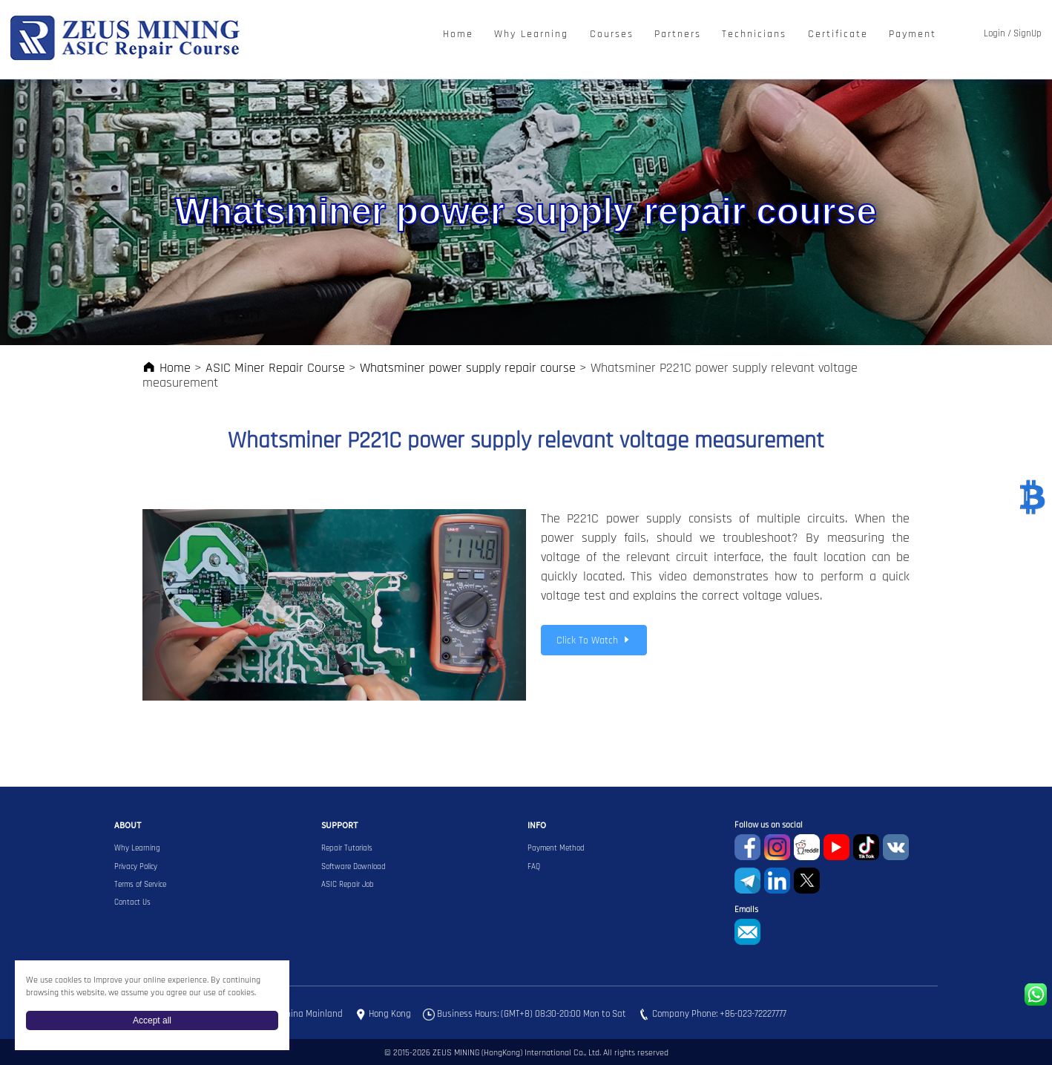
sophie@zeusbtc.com (747, 932)
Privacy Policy (135, 867)
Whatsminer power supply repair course (468, 367)
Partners (677, 34)
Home (458, 34)
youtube (836, 847)
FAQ (533, 867)
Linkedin (777, 881)
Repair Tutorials (346, 848)
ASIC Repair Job (347, 884)
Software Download (353, 867)
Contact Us (132, 902)
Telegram (747, 881)
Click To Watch (593, 640)
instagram (777, 847)
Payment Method (556, 848)
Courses (612, 34)
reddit (807, 847)
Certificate (838, 34)
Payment (912, 34)
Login (994, 33)
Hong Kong (390, 1014)
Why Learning (531, 34)
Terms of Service (140, 884)
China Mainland (311, 1014)
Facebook (747, 847)
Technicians (754, 34)
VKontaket (896, 847)
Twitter (807, 881)
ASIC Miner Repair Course (275, 367)
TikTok (866, 847)
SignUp (1027, 33)
